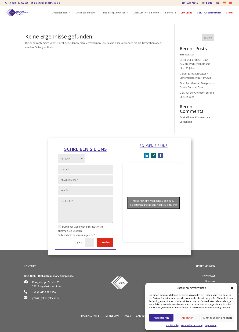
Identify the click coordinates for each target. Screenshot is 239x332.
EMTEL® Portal (190, 3)
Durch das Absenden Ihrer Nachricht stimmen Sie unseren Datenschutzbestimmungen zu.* (80, 231)
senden (105, 242)
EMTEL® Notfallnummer (147, 12)
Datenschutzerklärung (192, 325)
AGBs (128, 315)
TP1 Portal (207, 3)
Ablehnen (187, 317)
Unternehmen (59, 12)
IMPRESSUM (112, 315)
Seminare (170, 12)
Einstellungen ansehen (217, 317)
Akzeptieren (161, 317)
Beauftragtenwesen (114, 12)
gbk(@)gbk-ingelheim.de (46, 298)
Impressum (210, 325)
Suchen (208, 37)
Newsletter (208, 275)
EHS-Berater (187, 54)
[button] (232, 288)
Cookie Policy (172, 325)
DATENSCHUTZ (90, 315)
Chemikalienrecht (85, 12)
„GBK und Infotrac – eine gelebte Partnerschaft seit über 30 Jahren (195, 64)
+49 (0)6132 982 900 (44, 292)
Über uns (210, 281)
